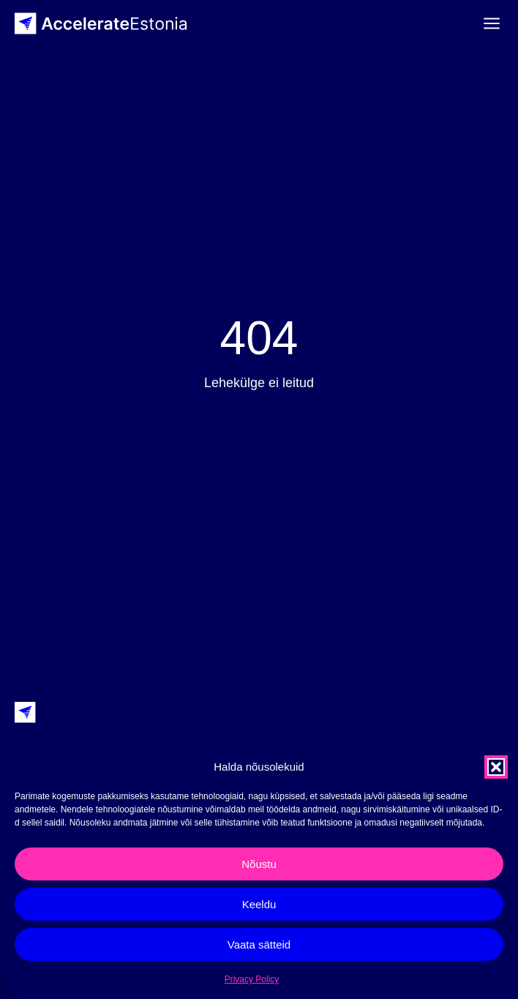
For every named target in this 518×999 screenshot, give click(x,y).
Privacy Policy (252, 979)
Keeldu (259, 904)
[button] (496, 767)
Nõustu (259, 864)
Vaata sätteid (259, 944)
